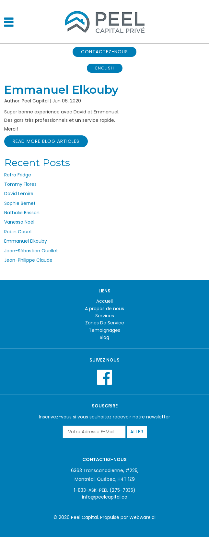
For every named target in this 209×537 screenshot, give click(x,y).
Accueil (104, 301)
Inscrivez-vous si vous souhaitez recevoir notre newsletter (104, 417)
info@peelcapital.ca (104, 497)
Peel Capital (84, 517)
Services (104, 315)
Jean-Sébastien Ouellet (31, 250)
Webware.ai (142, 517)
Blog (104, 337)
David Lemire (18, 193)
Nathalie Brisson (22, 212)
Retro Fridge (17, 175)
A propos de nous (104, 308)
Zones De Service (104, 323)
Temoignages (104, 330)
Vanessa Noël (19, 222)
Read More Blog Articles (46, 141)
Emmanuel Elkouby (25, 241)
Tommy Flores (20, 184)
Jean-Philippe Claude (28, 260)
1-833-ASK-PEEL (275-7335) (104, 490)
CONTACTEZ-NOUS (104, 51)
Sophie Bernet (20, 203)
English (104, 68)
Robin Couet (18, 231)
